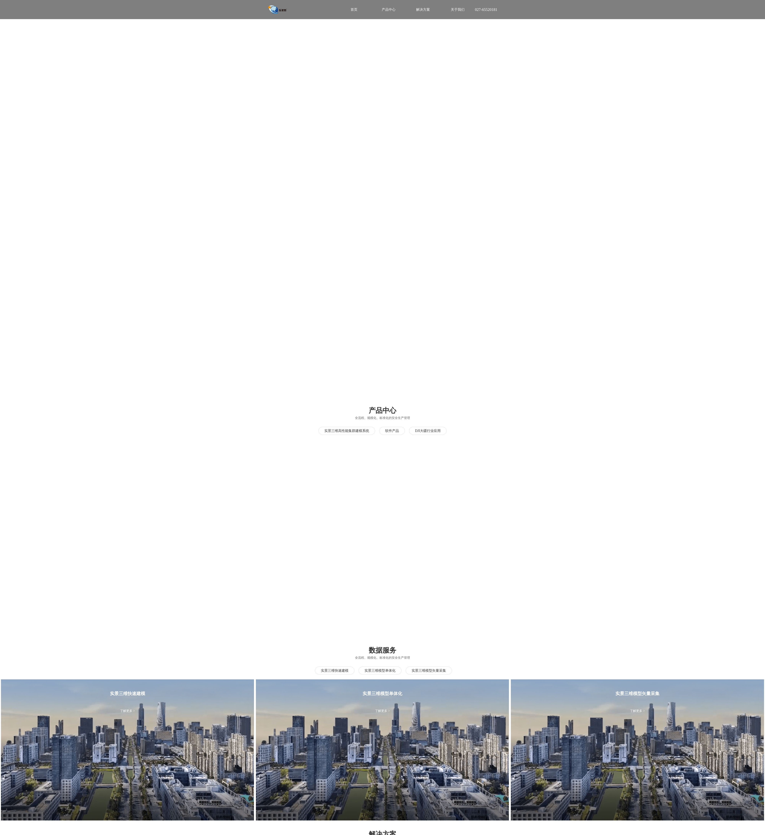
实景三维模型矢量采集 (429, 670)
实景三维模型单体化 (380, 670)
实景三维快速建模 (334, 670)
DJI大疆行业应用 (428, 431)
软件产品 (392, 431)
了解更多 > (127, 710)
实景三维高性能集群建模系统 (346, 431)
